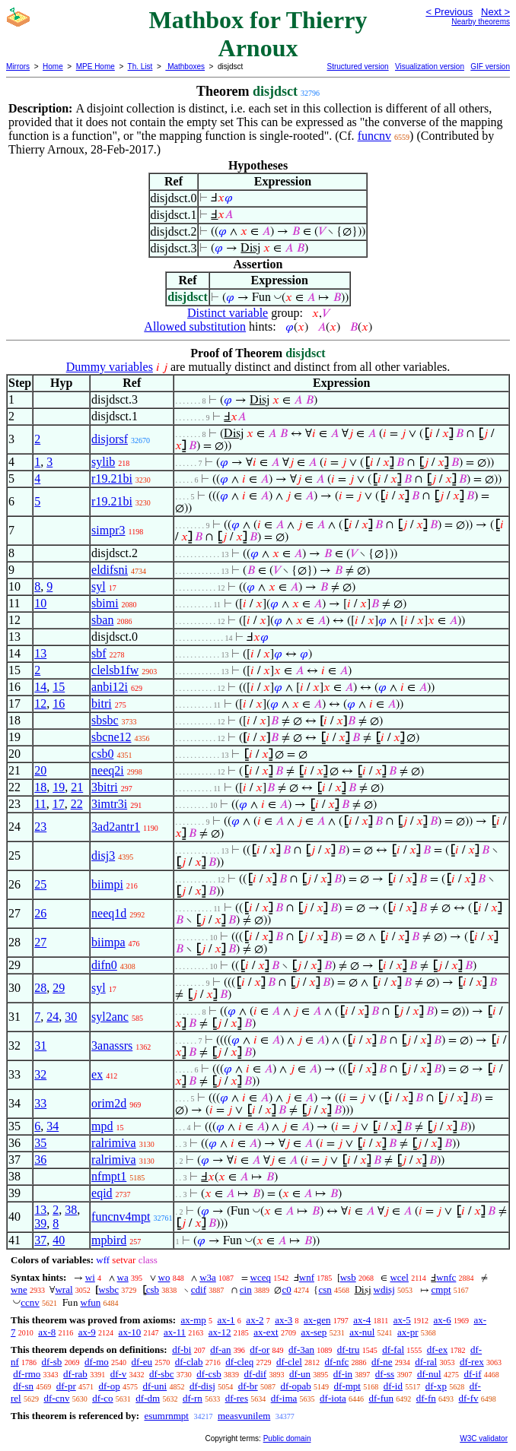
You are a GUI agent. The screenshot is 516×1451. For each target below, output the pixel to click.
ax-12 (220, 1332)
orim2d (108, 1103)
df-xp (436, 1386)
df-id (393, 1386)
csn (324, 1289)
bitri (101, 703)
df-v (118, 1374)
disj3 (103, 855)
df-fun (381, 1398)
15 (59, 686)
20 (40, 770)
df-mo (96, 1361)
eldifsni (109, 569)
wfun (91, 1302)
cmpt (441, 1289)
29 (59, 987)
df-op (108, 1386)
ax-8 (47, 1332)
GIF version (490, 66)
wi (90, 1277)
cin (246, 1289)
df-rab (75, 1374)
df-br (248, 1386)
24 (52, 1016)
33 (40, 1103)
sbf (99, 653)
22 (77, 803)
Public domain (287, 1438)
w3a (207, 1277)
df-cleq (239, 1361)
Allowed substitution (195, 326)
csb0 (102, 753)
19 (59, 787)
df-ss (384, 1374)
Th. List (140, 66)
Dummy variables (109, 366)
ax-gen (317, 1320)
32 (40, 1074)
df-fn (426, 1398)
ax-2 (254, 1320)
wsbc (108, 1289)
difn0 (104, 964)
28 (40, 987)
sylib (103, 461)
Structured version (357, 66)
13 (40, 653)
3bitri (104, 787)
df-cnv (56, 1398)
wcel (399, 1277)
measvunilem (244, 1415)
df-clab (189, 1361)
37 (40, 1240)
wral (63, 1289)
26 (40, 913)
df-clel (289, 1361)
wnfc (446, 1277)
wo (164, 1277)
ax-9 (87, 1332)
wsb (348, 1277)
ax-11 (175, 1332)
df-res (236, 1398)
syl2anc (110, 1016)
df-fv (469, 1398)
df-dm (147, 1398)
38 (71, 1209)
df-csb (208, 1374)
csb (152, 1289)
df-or (259, 1349)
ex (97, 1074)
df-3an (301, 1349)
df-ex (437, 1349)
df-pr (66, 1386)
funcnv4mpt (120, 1216)
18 (40, 787)
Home (53, 66)
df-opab (295, 1386)
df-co (102, 1398)
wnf (306, 1277)
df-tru (348, 1349)
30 (71, 1016)
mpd (102, 1126)
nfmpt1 (108, 1176)
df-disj (202, 1386)
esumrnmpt (166, 1415)
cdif (198, 1289)
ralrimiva (113, 1142)
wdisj (384, 1289)
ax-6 (442, 1320)
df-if (472, 1374)
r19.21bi (111, 478)
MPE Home (95, 66)
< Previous (449, 11)
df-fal (393, 1349)
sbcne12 (111, 736)
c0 (286, 1289)
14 (40, 686)
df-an (220, 1349)
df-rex (472, 1361)
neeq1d (108, 913)
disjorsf (109, 438)
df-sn (23, 1386)
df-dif (255, 1374)
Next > (495, 11)
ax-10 (130, 1332)
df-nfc (337, 1361)
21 (77, 787)
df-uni (154, 1386)
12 (40, 703)
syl (98, 586)
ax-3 (283, 1320)
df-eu (142, 1361)
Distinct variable (227, 312)
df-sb (52, 1361)
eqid (102, 1192)
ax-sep (313, 1332)
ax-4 (362, 1320)
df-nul (429, 1374)
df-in (342, 1374)
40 (59, 1240)
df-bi (181, 1349)
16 (59, 703)
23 (40, 826)
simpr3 (108, 530)
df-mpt (347, 1386)
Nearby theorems (480, 21)
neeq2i (107, 770)
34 (52, 1126)
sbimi (105, 603)
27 (40, 942)
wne (19, 1289)
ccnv (30, 1302)
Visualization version (429, 66)
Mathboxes (185, 66)
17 (59, 803)
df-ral (426, 1361)
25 (40, 884)
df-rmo (26, 1374)
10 (40, 603)
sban (102, 619)
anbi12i (109, 686)
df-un (300, 1374)
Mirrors (18, 66)
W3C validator (484, 1438)
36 (40, 1159)
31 (40, 1045)
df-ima (284, 1398)
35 (40, 1142)
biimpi (107, 884)
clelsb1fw (115, 670)
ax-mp (193, 1320)
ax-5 (402, 1320)
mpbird (108, 1240)
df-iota (333, 1398)
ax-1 (226, 1320)
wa (123, 1277)
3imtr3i (109, 803)
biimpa (108, 942)
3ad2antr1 (115, 826)
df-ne (381, 1361)
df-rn (192, 1398)
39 (40, 1223)
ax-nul (361, 1332)
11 (40, 803)
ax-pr (407, 1332)
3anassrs (111, 1045)
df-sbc (161, 1374)
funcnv (374, 135)
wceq (260, 1277)
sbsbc (105, 720)
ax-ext (265, 1332)
